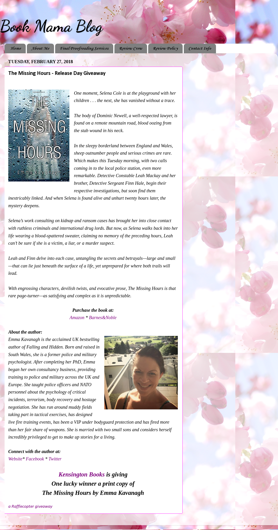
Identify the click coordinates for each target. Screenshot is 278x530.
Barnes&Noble (102, 317)
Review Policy (165, 48)
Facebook (35, 458)
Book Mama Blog (51, 26)
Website (15, 458)
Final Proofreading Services (84, 48)
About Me (40, 48)
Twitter (54, 458)
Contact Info (199, 48)
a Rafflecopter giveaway (30, 506)
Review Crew (130, 48)
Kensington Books (82, 474)
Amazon (77, 317)
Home (15, 48)
